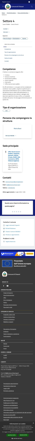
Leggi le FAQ (6, 388)
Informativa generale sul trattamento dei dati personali (17, 412)
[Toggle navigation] (3, 6)
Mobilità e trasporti (8, 322)
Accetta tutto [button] (11, 435)
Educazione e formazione (9, 329)
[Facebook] (3, 285)
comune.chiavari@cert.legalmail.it (14, 182)
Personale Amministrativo (10, 305)
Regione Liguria (6, 2)
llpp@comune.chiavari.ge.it (13, 185)
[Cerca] (32, 7)
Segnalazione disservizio (9, 386)
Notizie (5, 344)
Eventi (5, 358)
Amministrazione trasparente (10, 398)
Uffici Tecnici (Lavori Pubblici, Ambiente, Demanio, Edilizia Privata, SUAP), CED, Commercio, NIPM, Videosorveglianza (14, 156)
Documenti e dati (7, 307)
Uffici (4, 298)
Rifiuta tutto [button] (23, 435)
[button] (17, 438)
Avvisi (5, 348)
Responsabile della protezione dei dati (13, 417)
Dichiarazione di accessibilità (10, 408)
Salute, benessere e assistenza (11, 334)
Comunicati (6, 346)
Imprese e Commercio (8, 319)
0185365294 (11, 188)
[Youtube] (7, 285)
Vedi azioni (6, 32)
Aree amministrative (23, 13)
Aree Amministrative (8, 295)
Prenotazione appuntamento (10, 383)
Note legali (6, 420)
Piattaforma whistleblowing (10, 405)
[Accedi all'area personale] (29, 2)
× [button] (33, 423)
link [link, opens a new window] (32, 432)
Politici (5, 302)
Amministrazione (11, 13)
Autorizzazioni (7, 336)
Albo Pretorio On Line (8, 400)
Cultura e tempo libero (9, 317)
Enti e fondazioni (7, 300)
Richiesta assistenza (8, 391)
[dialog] (17, 431)
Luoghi (5, 355)
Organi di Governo (8, 293)
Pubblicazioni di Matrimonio (10, 403)
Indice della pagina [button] (10, 44)
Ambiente (5, 331)
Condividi (6, 29)
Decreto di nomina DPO (9, 415)
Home (3, 13)
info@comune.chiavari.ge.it (11, 373)
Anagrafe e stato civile (9, 315)
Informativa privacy (8, 410)
